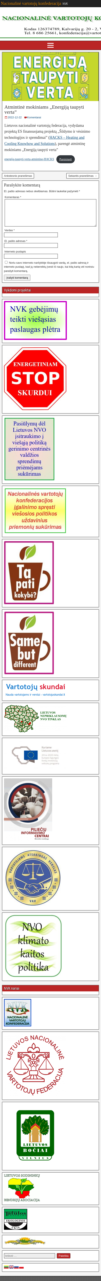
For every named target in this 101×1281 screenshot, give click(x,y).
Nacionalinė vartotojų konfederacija (31, 3)
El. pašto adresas (15, 246)
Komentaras (13, 197)
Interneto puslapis (15, 256)
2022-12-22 (15, 117)
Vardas (9, 235)
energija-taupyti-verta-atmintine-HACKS (29, 159)
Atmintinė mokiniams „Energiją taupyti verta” (44, 109)
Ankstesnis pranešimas (18, 175)
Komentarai (34, 117)
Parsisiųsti (65, 159)
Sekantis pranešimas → (82, 175)
